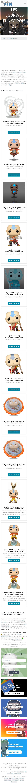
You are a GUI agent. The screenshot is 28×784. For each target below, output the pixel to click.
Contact (6, 778)
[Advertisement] (14, 55)
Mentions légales (13, 778)
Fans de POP (15, 780)
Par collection (20, 772)
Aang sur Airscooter (17, 640)
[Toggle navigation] (25, 3)
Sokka (22, 83)
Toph (10, 85)
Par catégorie (17, 773)
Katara (17, 83)
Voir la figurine (14, 132)
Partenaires (14, 782)
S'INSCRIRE (14, 672)
